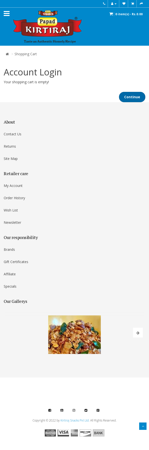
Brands (9, 249)
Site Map (11, 158)
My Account (13, 185)
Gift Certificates (16, 261)
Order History (14, 198)
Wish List (11, 210)
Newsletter (12, 222)
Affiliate (10, 274)
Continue (132, 97)
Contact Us (12, 134)
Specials (10, 286)
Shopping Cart (26, 54)
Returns (10, 146)
